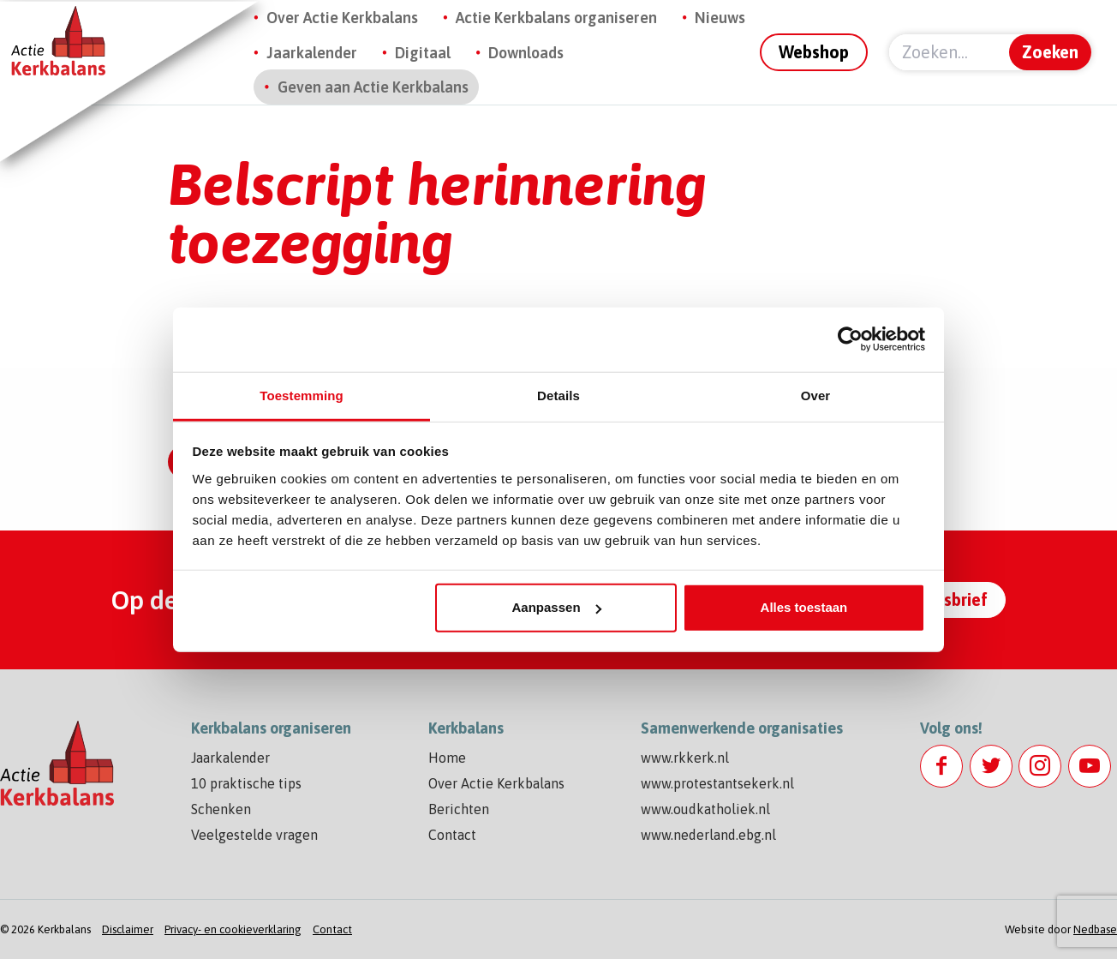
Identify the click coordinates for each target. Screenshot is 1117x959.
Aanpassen (556, 607)
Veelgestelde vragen (254, 834)
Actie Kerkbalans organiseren (556, 18)
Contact (452, 834)
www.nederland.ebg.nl (708, 834)
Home (447, 757)
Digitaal (423, 53)
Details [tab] (558, 394)
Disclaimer (127, 929)
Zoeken (1050, 52)
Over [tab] (816, 394)
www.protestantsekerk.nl (717, 783)
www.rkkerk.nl (685, 757)
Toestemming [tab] (301, 394)
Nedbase (1095, 929)
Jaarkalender (311, 53)
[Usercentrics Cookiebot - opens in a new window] (850, 339)
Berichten (458, 809)
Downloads (526, 53)
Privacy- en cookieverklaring (233, 929)
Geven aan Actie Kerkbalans (373, 87)
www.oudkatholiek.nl (705, 809)
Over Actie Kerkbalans (342, 18)
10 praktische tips (246, 783)
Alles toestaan (804, 607)
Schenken (221, 809)
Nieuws (720, 18)
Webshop (814, 52)
